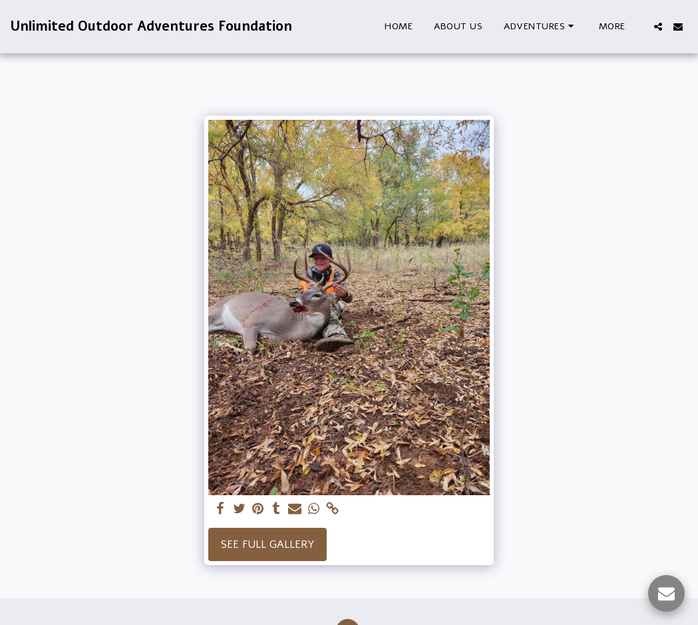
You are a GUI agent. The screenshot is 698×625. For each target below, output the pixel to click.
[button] (541, 26)
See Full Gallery (268, 544)
